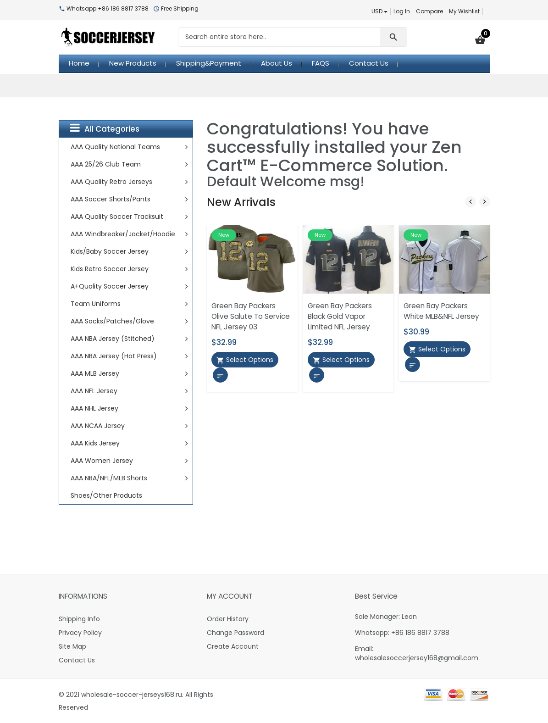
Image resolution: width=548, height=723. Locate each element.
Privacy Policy (80, 632)
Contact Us (77, 660)
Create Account (233, 646)
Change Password (235, 632)
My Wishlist (464, 11)
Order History (228, 618)
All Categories (104, 128)
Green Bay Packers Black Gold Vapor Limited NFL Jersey (340, 316)
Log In (401, 11)
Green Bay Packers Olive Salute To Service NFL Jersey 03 (250, 316)
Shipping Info (79, 618)
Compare (429, 11)
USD (379, 11)
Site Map (72, 646)
